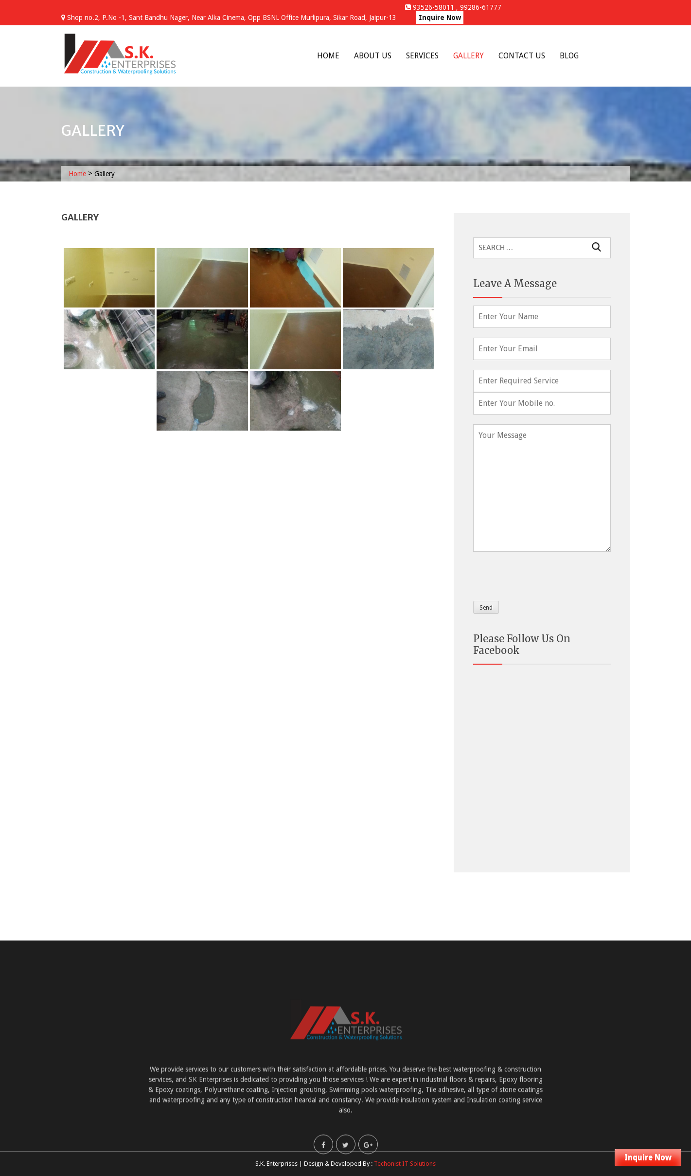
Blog (569, 55)
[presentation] (547, 574)
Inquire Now (440, 17)
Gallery (468, 55)
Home (328, 55)
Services (422, 55)
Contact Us (521, 55)
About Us (372, 55)
